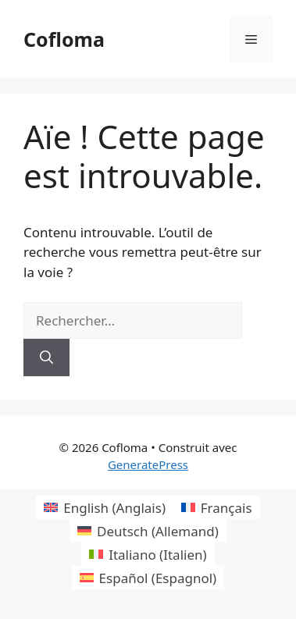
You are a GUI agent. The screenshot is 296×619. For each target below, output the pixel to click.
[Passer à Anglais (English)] (104, 507)
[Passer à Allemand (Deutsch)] (148, 531)
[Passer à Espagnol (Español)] (148, 577)
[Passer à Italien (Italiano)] (147, 554)
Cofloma (64, 39)
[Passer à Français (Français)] (216, 507)
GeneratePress (148, 464)
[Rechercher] (46, 357)
